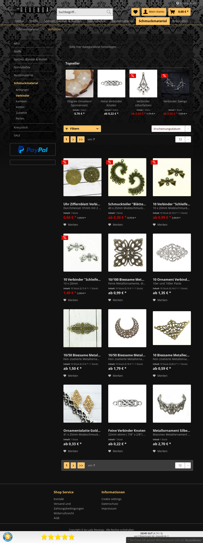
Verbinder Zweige (175, 101)
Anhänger (22, 90)
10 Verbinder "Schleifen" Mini (172, 203)
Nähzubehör (22, 67)
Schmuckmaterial (26, 83)
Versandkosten (193, 540)
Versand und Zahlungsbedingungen (69, 506)
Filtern (72, 128)
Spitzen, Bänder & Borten (31, 59)
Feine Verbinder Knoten (111, 103)
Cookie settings (112, 499)
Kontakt (59, 499)
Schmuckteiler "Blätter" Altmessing (127, 203)
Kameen (21, 101)
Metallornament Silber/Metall (172, 430)
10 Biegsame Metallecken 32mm (172, 354)
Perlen (20, 118)
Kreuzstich (21, 127)
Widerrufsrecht (64, 513)
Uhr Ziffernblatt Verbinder (82, 203)
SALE (17, 135)
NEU (17, 43)
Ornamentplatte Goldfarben (82, 430)
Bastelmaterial (23, 75)
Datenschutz (110, 504)
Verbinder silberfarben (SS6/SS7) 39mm (143, 103)
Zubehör (21, 113)
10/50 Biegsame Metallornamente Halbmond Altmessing (127, 354)
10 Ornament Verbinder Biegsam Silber (172, 279)
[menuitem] (85, 14)
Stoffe (17, 51)
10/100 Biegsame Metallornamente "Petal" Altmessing (127, 279)
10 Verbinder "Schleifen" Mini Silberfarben (82, 279)
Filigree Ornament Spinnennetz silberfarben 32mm (79, 103)
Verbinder (22, 95)
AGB (56, 518)
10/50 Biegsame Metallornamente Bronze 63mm (82, 354)
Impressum (109, 508)
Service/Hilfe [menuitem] (186, 3)
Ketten (20, 107)
